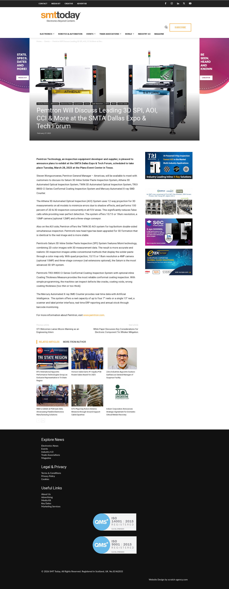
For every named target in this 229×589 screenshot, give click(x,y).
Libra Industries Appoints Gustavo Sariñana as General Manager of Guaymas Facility (120, 375)
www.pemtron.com (93, 315)
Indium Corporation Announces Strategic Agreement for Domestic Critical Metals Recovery (120, 412)
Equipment (78, 104)
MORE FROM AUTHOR (74, 341)
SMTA (107, 104)
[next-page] (43, 420)
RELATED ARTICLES (49, 341)
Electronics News (66, 104)
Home (39, 41)
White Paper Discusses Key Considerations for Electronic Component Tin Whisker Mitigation (115, 330)
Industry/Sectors (42, 104)
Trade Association (97, 104)
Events (47, 41)
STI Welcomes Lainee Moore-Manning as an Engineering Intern (58, 330)
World (114, 104)
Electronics (54, 104)
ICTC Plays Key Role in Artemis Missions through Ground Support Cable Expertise (85, 412)
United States (122, 104)
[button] (166, 27)
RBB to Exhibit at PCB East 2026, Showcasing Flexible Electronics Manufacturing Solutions (50, 412)
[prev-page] (38, 420)
